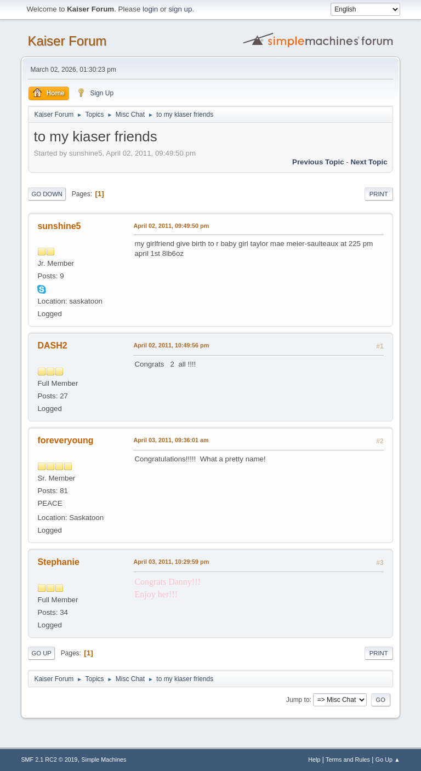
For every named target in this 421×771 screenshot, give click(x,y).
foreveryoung (65, 440)
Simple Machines (103, 759)
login (150, 9)
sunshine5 (59, 226)
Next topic (368, 162)
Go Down (46, 194)
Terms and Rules (348, 759)
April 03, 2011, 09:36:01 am (170, 440)
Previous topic (318, 162)
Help (314, 759)
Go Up (41, 653)
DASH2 (52, 345)
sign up (180, 9)
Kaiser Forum (66, 40)
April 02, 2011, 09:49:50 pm (171, 225)
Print (378, 194)
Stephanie (58, 562)
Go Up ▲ (388, 759)
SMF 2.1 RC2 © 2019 (49, 759)
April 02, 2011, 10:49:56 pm (171, 345)
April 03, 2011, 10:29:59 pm (171, 561)
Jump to (298, 700)
